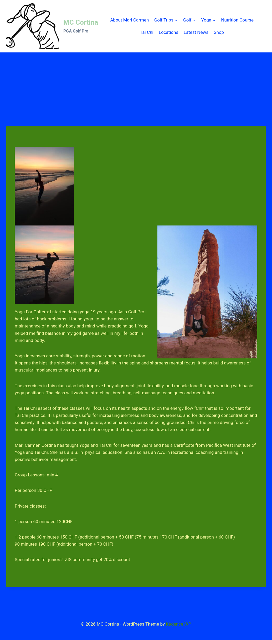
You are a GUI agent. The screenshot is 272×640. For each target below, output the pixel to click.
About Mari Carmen (129, 20)
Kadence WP (178, 624)
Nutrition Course (237, 20)
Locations (168, 32)
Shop (219, 32)
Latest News (196, 32)
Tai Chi (146, 32)
